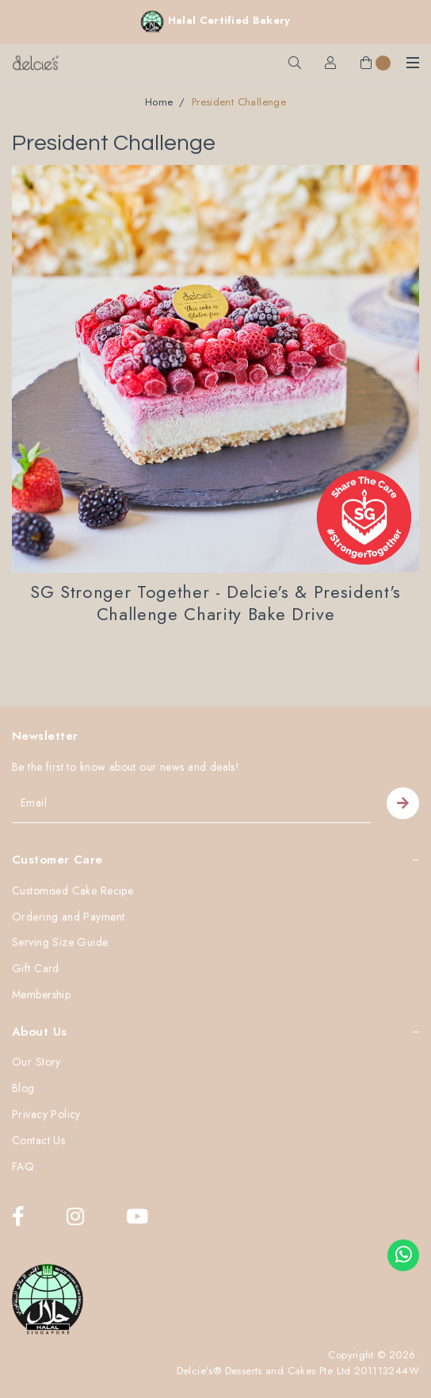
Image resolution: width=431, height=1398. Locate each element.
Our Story (36, 1062)
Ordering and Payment (68, 917)
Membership (41, 995)
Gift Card (35, 969)
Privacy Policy (46, 1115)
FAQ (23, 1167)
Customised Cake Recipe (72, 891)
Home (159, 101)
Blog (23, 1089)
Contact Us (38, 1141)
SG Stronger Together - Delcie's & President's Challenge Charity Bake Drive (215, 603)
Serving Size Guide (60, 943)
